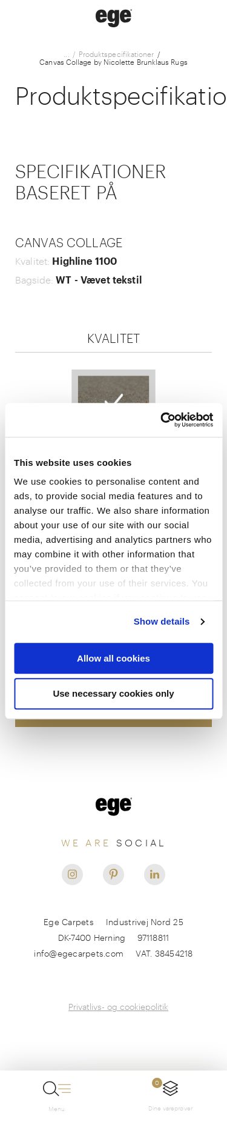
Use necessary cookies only (113, 694)
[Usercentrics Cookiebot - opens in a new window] (161, 420)
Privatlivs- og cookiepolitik (118, 1006)
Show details (162, 621)
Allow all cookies (113, 658)
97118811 (153, 937)
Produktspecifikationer (116, 54)
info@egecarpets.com (78, 953)
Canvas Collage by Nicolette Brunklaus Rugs (113, 62)
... (66, 54)
